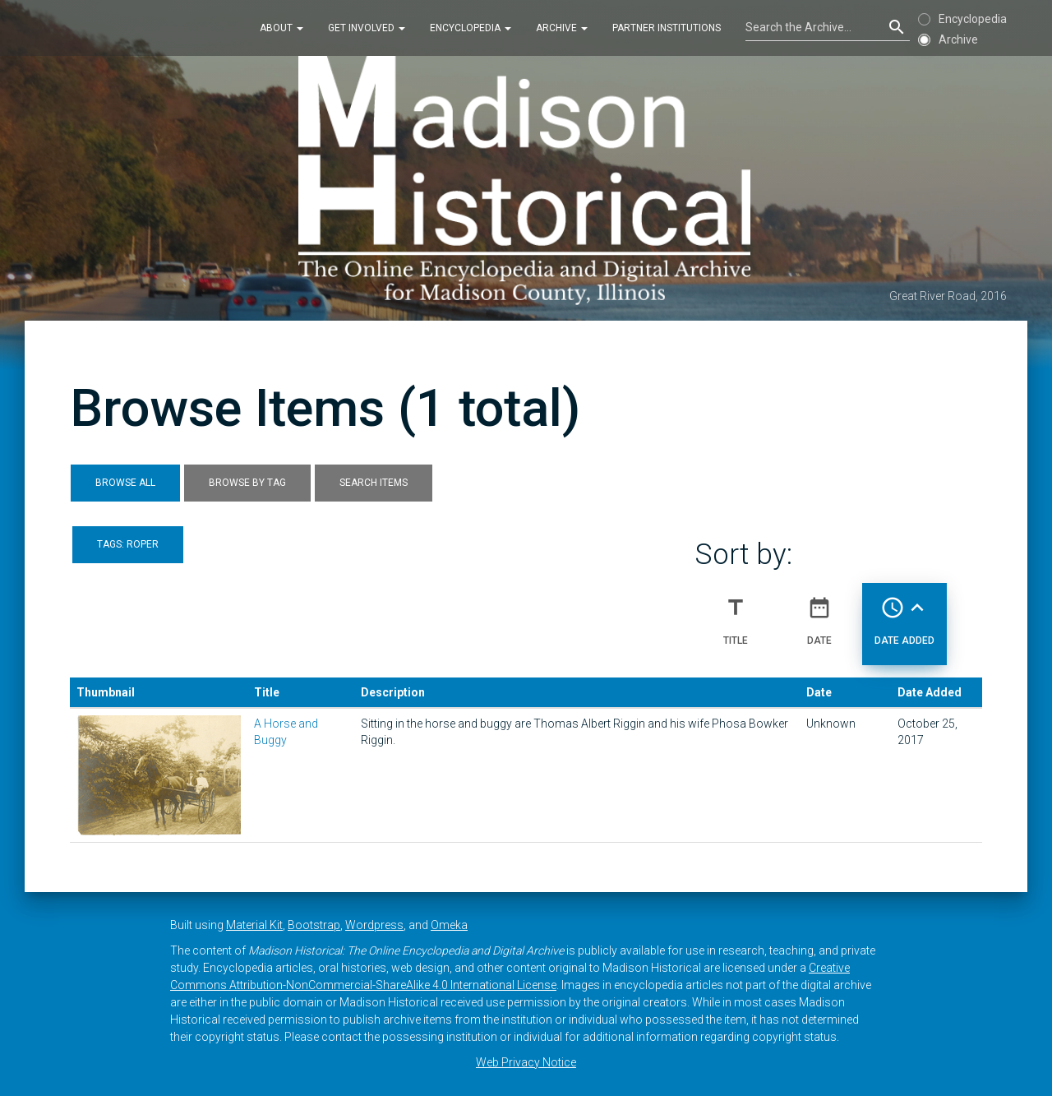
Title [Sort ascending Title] (735, 614)
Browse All (125, 482)
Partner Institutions (666, 28)
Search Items (373, 482)
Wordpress (374, 925)
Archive (562, 28)
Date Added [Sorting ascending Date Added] (904, 614)
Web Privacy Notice (526, 1062)
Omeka (449, 925)
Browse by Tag (247, 482)
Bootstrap (314, 925)
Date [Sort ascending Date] (819, 614)
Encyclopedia (470, 28)
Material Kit (254, 925)
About (281, 28)
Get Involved (366, 28)
